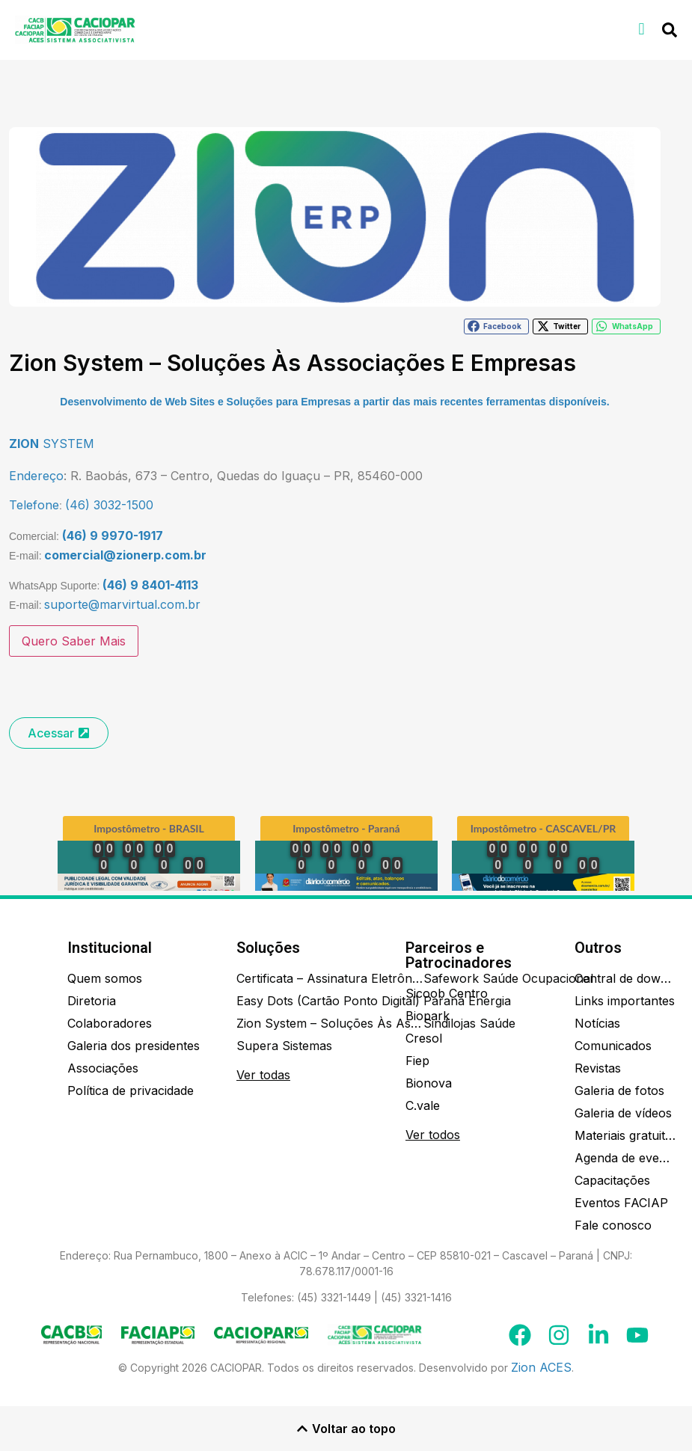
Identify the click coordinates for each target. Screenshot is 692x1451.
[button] (641, 29)
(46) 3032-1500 (109, 504)
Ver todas (263, 1074)
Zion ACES (541, 1367)
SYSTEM (51, 443)
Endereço (36, 475)
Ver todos (432, 1134)
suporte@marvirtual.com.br (122, 604)
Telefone (34, 504)
